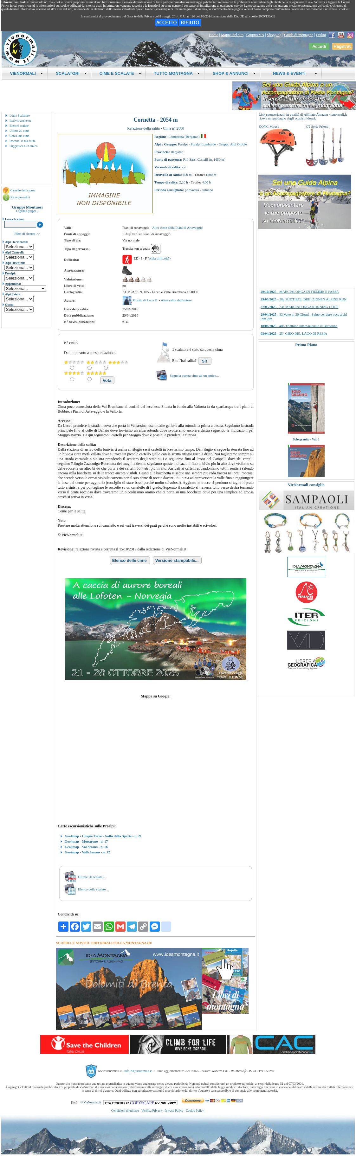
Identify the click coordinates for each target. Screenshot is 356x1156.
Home (213, 35)
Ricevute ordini (20, 197)
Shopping (274, 35)
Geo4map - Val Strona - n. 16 (86, 847)
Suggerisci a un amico (24, 146)
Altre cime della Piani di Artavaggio (177, 227)
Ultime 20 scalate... (91, 877)
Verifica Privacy (151, 1110)
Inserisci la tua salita (23, 141)
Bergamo (192, 136)
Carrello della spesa (23, 190)
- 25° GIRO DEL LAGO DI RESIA (294, 333)
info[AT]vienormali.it (138, 1071)
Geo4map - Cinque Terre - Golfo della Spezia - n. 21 (103, 836)
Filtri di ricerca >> (27, 233)
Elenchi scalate (19, 125)
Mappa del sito (232, 35)
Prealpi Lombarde (203, 144)
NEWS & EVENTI (293, 73)
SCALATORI (71, 73)
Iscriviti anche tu (20, 120)
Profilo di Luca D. (146, 300)
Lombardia (176, 136)
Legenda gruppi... (27, 211)
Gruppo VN (255, 35)
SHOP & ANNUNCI (234, 73)
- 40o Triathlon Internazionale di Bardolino (299, 326)
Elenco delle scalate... (93, 889)
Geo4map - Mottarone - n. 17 (86, 841)
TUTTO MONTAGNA (177, 73)
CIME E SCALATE (120, 73)
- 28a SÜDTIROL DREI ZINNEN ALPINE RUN (303, 299)
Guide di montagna (298, 35)
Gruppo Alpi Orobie (233, 144)
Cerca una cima (19, 136)
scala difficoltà (159, 258)
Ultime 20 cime (19, 130)
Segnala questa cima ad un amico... (194, 375)
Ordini (321, 35)
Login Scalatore (20, 115)
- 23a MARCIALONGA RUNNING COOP (299, 307)
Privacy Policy (174, 1110)
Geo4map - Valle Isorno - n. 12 (87, 852)
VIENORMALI (26, 73)
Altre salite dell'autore (176, 300)
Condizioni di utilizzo (125, 1110)
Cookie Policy (195, 1110)
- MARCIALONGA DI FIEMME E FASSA (300, 291)
